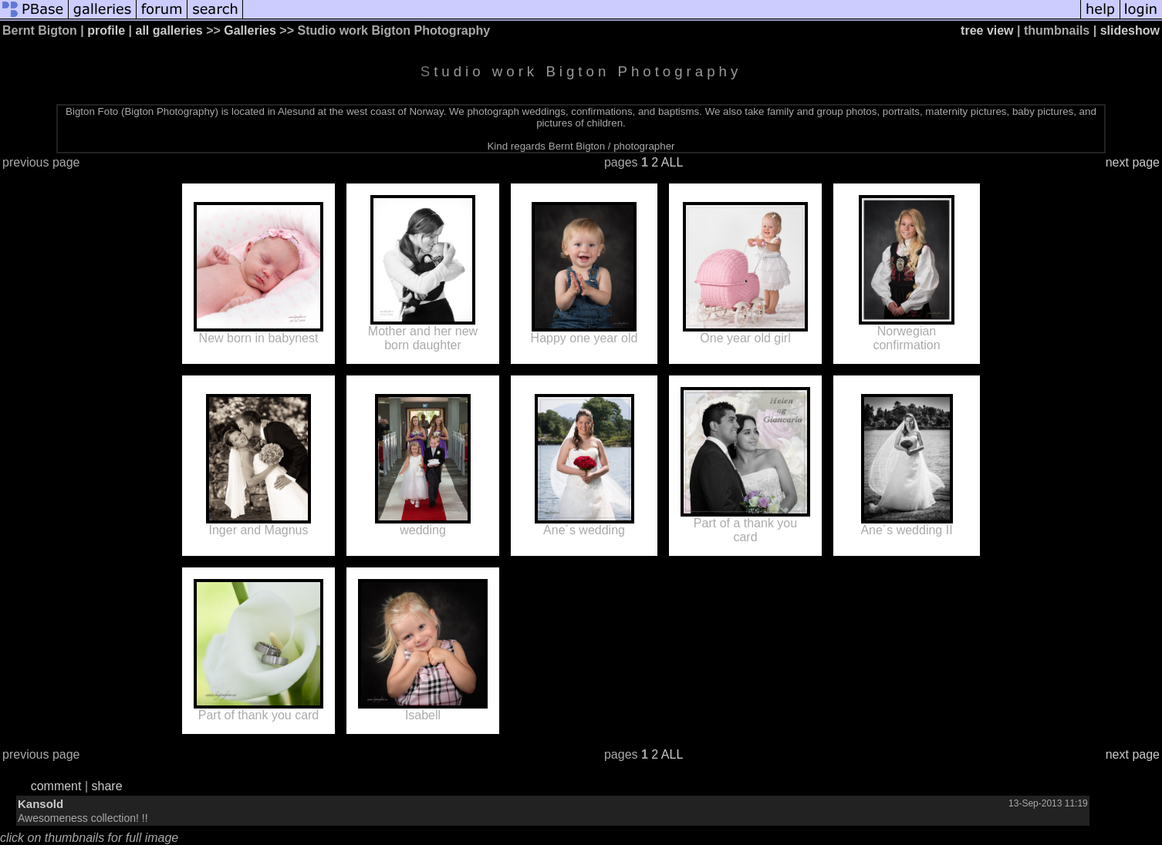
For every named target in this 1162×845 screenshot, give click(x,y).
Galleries (250, 30)
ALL (672, 162)
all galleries (169, 30)
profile (106, 30)
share (107, 786)
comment (56, 786)
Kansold (40, 803)
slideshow (1130, 30)
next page (1133, 162)
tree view (987, 30)
